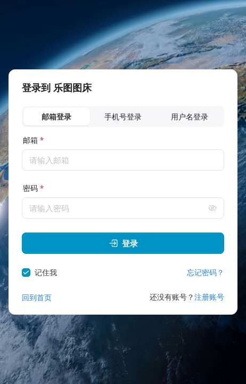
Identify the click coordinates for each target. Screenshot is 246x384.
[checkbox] (41, 272)
